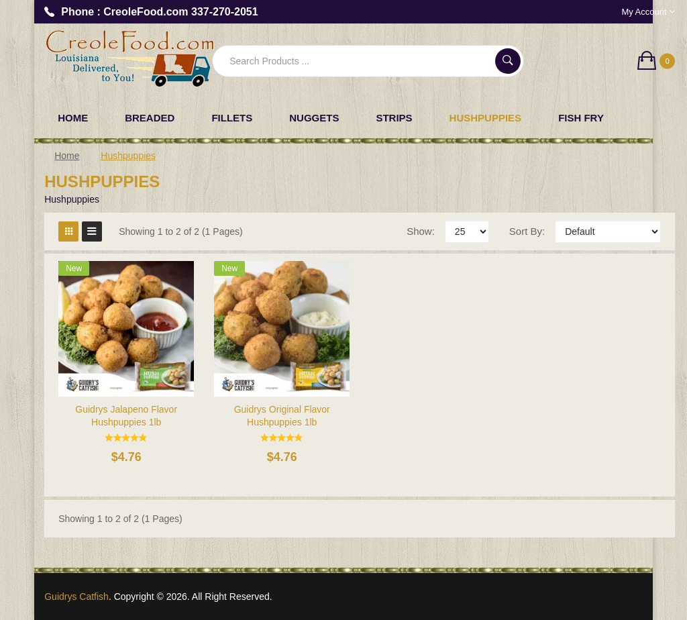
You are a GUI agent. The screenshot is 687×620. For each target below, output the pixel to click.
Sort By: (527, 231)
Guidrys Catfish (76, 596)
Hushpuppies (128, 155)
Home (66, 155)
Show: (421, 231)
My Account (648, 12)
